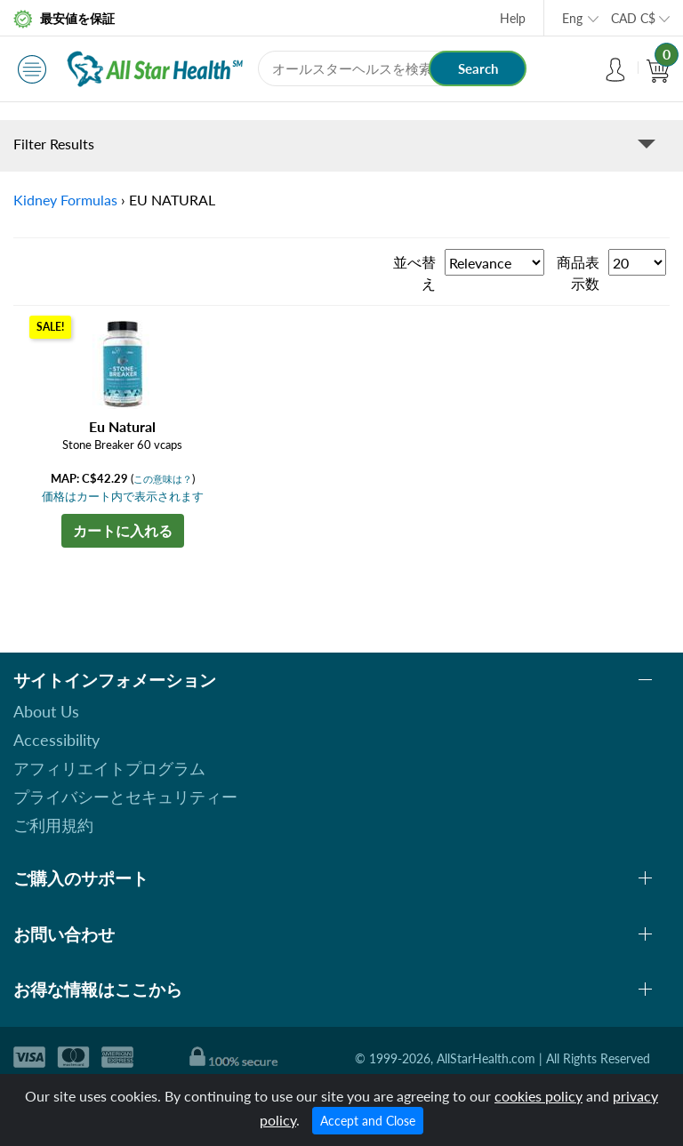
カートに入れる (123, 530)
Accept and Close (367, 1120)
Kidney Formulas (65, 199)
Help (513, 18)
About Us (46, 711)
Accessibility (56, 739)
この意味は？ (162, 479)
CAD (633, 18)
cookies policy (538, 1095)
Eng (572, 18)
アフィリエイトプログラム (109, 768)
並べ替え (414, 272)
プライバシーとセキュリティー (125, 796)
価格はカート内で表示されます (123, 496)
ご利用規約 (53, 825)
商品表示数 (578, 272)
